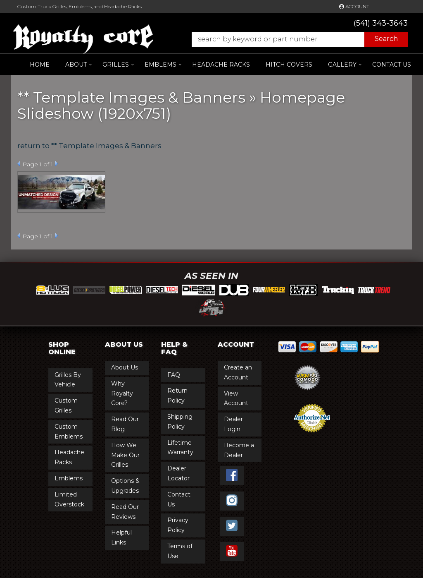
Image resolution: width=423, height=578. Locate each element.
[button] (295, 39)
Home (40, 64)
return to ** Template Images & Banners (89, 146)
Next (56, 163)
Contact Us (391, 64)
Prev (18, 163)
